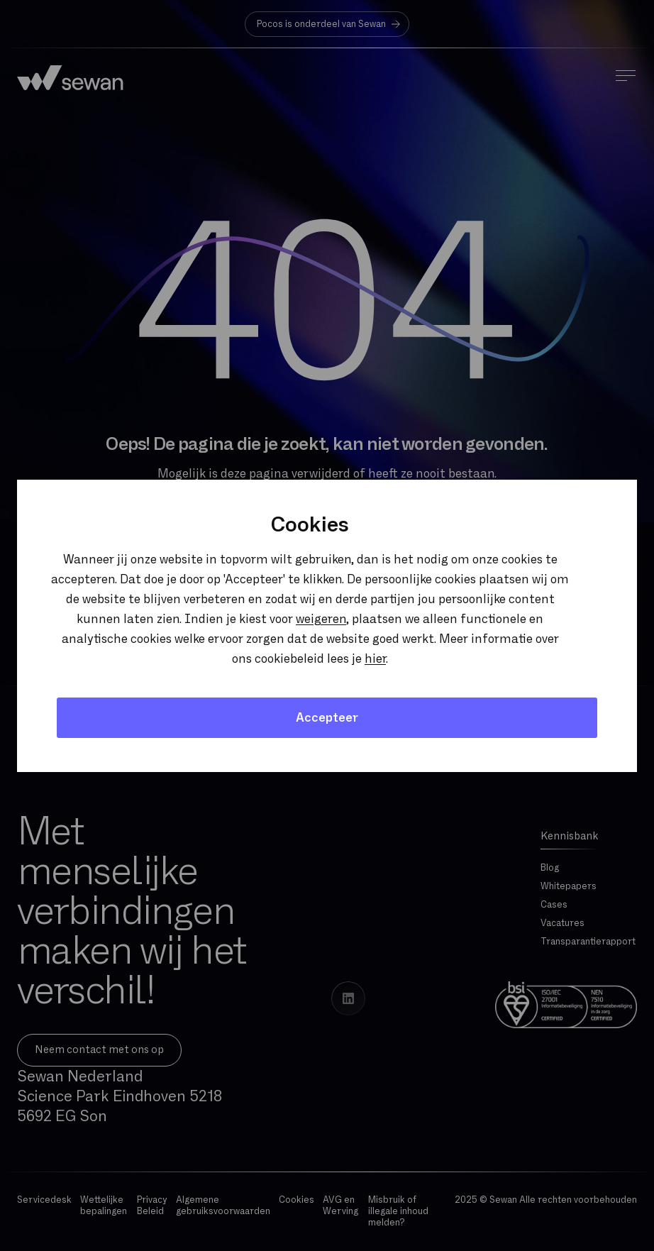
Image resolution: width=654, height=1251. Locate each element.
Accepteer (327, 718)
